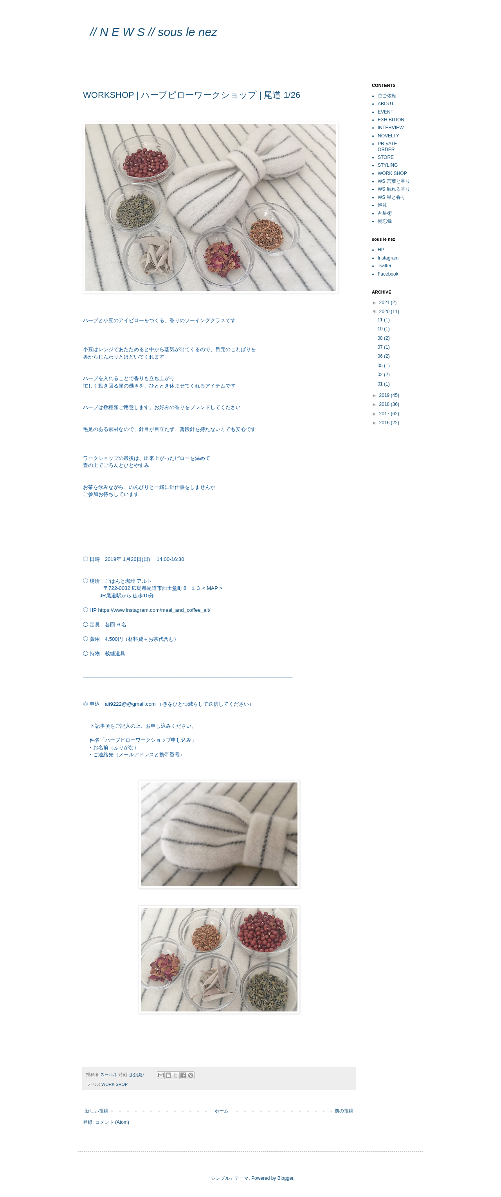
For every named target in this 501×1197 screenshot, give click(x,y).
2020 (385, 311)
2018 (385, 404)
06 (380, 356)
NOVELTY (388, 136)
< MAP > (212, 588)
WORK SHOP (114, 1084)
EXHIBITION (391, 120)
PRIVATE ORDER (387, 146)
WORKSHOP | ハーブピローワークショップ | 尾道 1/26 (191, 95)
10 (380, 329)
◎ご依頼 (387, 96)
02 (380, 374)
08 (380, 338)
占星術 (385, 213)
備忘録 (385, 221)
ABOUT (386, 103)
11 (380, 320)
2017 (385, 413)
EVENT (385, 112)
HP (381, 249)
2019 (385, 395)
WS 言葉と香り (394, 181)
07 (380, 347)
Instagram (388, 258)
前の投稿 (344, 1111)
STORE (386, 157)
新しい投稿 (96, 1111)
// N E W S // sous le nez (161, 31)
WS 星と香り (391, 197)
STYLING (388, 165)
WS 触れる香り (394, 189)
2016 (385, 422)
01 (380, 384)
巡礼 (382, 205)
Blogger (286, 1178)
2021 (385, 302)
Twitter (384, 266)
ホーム (221, 1111)
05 (380, 365)
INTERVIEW (391, 127)
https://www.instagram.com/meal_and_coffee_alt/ (154, 610)
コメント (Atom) (112, 1122)
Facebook (388, 274)
